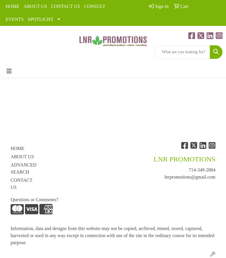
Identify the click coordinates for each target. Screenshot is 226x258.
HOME (12, 6)
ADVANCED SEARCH (23, 168)
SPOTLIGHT (40, 19)
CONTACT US (65, 6)
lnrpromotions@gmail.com (189, 176)
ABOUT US (35, 6)
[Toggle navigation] (9, 71)
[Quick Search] (182, 52)
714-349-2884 (202, 169)
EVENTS (15, 19)
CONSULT (94, 6)
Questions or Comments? (34, 199)
